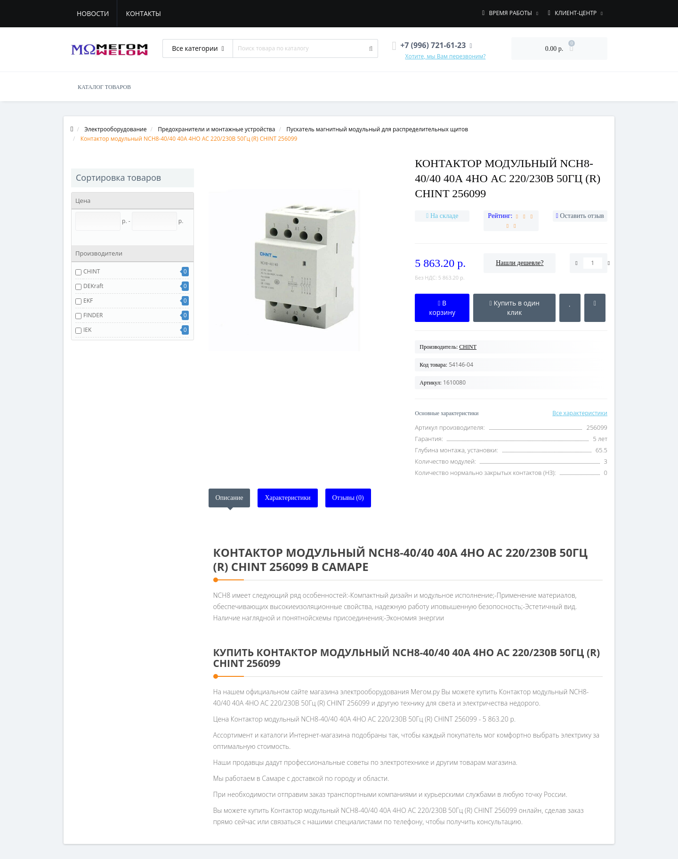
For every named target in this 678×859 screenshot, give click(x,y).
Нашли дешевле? (519, 262)
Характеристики (287, 497)
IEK (87, 330)
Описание (229, 497)
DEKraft (93, 286)
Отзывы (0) (348, 497)
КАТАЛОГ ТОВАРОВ (104, 87)
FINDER (93, 315)
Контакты (143, 13)
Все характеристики (579, 413)
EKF (88, 301)
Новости (93, 13)
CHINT (91, 271)
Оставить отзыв (582, 215)
